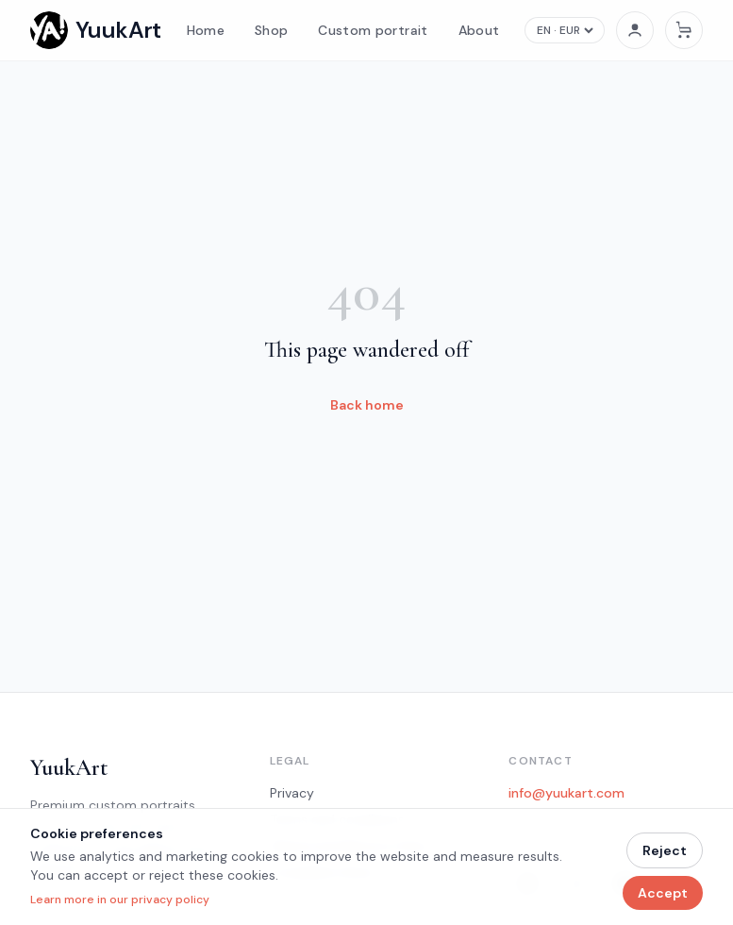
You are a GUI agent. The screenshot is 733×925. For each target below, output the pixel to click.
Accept (663, 892)
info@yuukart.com (566, 792)
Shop (271, 30)
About (479, 30)
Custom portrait (372, 30)
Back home (367, 404)
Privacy (292, 792)
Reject (664, 850)
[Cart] (684, 30)
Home (206, 30)
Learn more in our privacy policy (119, 899)
